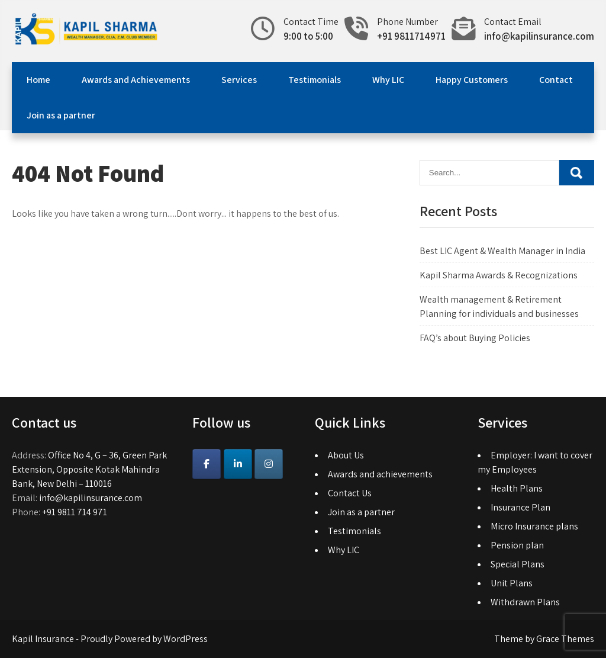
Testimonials (314, 79)
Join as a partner (61, 115)
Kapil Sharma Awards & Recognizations (499, 275)
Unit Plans (512, 583)
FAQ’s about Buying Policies (475, 338)
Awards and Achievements (136, 79)
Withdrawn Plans (525, 602)
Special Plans (517, 564)
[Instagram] (268, 464)
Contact (556, 79)
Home (38, 79)
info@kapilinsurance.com (539, 36)
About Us (346, 455)
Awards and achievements (380, 474)
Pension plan (517, 545)
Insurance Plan (520, 507)
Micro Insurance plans (534, 526)
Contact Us (350, 493)
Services (239, 79)
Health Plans (517, 488)
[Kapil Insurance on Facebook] (206, 464)
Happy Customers (472, 79)
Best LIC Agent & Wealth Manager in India (502, 251)
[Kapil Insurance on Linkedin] (238, 464)
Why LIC (388, 79)
